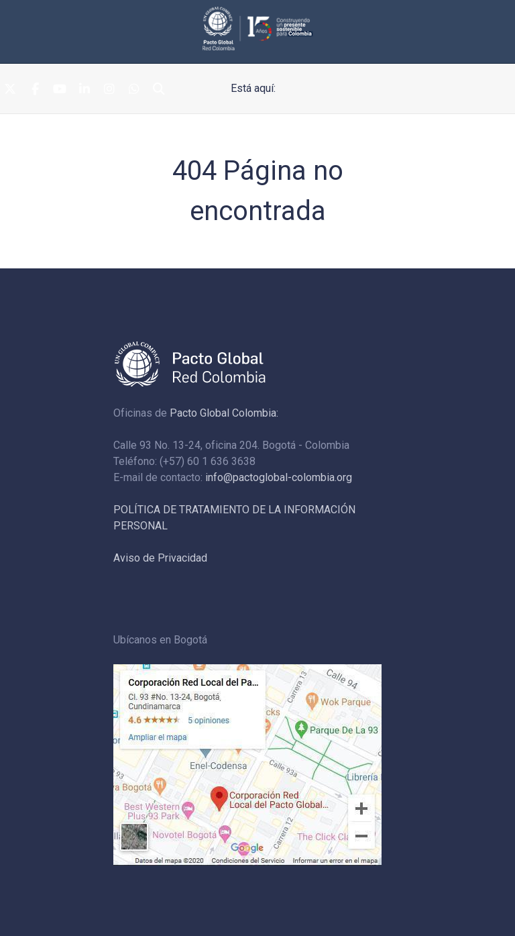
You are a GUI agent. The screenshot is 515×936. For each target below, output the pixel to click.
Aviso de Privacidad (160, 558)
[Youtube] (60, 89)
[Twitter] (10, 89)
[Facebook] (35, 89)
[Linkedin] (84, 89)
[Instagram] (109, 89)
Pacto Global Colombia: (224, 413)
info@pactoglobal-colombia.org (278, 477)
